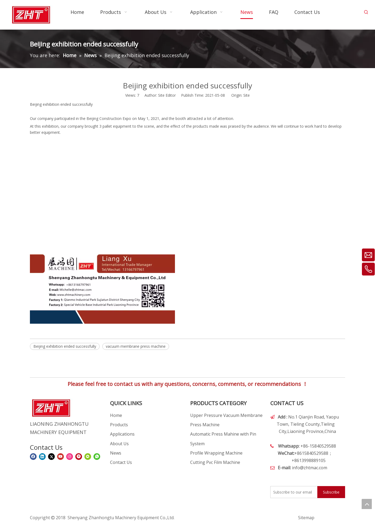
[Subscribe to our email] (293, 492)
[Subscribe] (331, 492)
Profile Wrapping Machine (216, 453)
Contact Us (121, 462)
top (367, 504)
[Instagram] (69, 456)
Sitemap (306, 518)
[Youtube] (60, 456)
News (115, 453)
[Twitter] (51, 456)
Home (116, 415)
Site (246, 95)
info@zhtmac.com (309, 468)
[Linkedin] (42, 456)
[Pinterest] (78, 456)
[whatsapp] (96, 456)
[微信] (87, 456)
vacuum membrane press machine (136, 346)
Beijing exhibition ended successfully (64, 346)
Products (119, 425)
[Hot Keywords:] (366, 12)
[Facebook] (33, 456)
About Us (119, 444)
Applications (122, 434)
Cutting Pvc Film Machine (215, 462)
